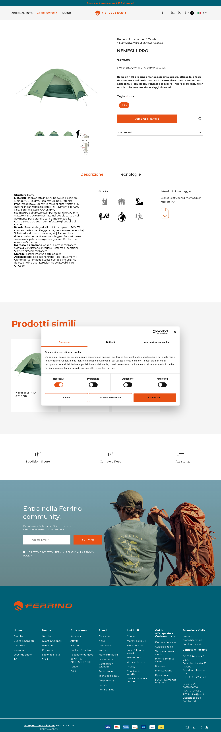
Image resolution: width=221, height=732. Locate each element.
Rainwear (19, 646)
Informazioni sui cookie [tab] (157, 342)
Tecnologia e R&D (109, 672)
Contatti (131, 632)
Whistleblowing (136, 658)
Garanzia (160, 662)
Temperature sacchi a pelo (166, 649)
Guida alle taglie (164, 643)
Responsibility (106, 677)
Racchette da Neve (81, 651)
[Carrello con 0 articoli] (189, 13)
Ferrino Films (106, 686)
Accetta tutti (154, 397)
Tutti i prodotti (107, 667)
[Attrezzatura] (47, 13)
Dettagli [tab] (110, 342)
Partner (103, 646)
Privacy (131, 663)
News (102, 637)
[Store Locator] (164, 13)
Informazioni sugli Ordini (165, 657)
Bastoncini (76, 642)
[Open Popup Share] (199, 118)
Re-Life (103, 681)
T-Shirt (17, 655)
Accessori (75, 632)
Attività (74, 637)
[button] (160, 133)
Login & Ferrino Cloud (136, 648)
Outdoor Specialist (166, 638)
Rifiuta (66, 397)
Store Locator (135, 642)
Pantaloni (19, 642)
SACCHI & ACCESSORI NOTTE (81, 657)
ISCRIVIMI (87, 536)
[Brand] (66, 13)
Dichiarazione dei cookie (137, 676)
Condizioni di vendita (134, 669)
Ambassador (106, 642)
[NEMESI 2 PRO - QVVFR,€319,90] (34, 362)
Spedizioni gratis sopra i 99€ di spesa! (110, 3)
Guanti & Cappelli (24, 637)
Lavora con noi (107, 655)
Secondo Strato (23, 651)
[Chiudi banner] (175, 332)
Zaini (73, 667)
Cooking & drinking (81, 646)
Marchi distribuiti (108, 651)
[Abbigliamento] (22, 13)
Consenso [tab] (64, 342)
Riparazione (162, 672)
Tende (74, 663)
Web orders (134, 654)
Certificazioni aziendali (106, 662)
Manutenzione (163, 667)
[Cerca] (179, 13)
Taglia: (125, 97)
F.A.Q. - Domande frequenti (165, 678)
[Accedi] (172, 13)
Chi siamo (104, 632)
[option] (38, 453)
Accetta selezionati (110, 397)
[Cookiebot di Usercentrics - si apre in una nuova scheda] (155, 332)
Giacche (18, 632)
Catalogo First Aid (193, 640)
